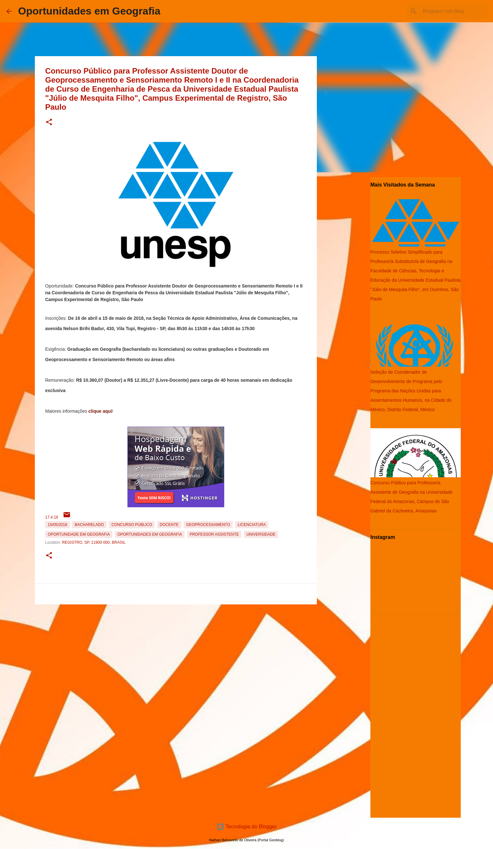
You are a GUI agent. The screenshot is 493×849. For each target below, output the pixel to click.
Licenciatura (252, 524)
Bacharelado (89, 524)
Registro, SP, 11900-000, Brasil (94, 542)
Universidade (261, 534)
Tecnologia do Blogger (246, 826)
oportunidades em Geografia (149, 534)
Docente (169, 524)
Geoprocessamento (208, 524)
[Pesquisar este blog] (454, 11)
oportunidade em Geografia (79, 534)
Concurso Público (131, 524)
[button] (49, 122)
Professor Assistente (214, 534)
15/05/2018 (57, 524)
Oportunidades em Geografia (89, 11)
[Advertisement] (175, 652)
